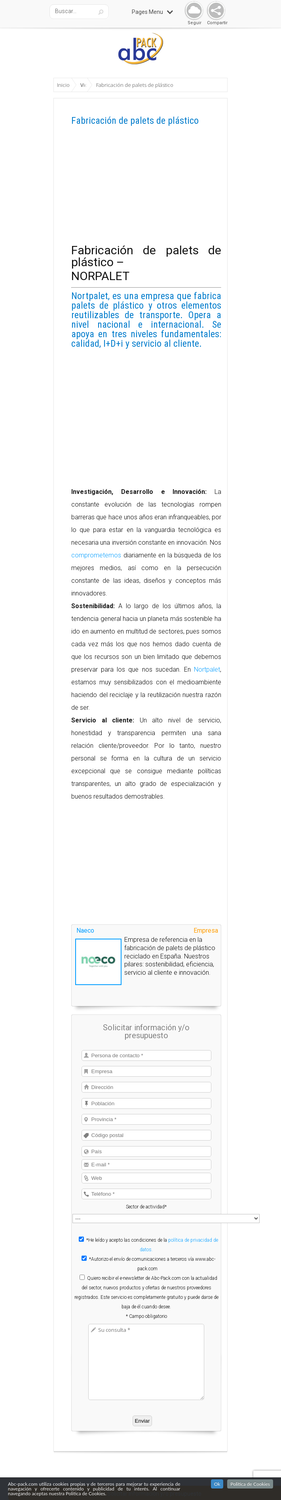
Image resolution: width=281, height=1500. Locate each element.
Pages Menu (152, 12)
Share (214, 11)
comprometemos (96, 555)
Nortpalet (207, 669)
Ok (217, 1484)
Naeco (85, 930)
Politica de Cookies (250, 1484)
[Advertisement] (146, 188)
